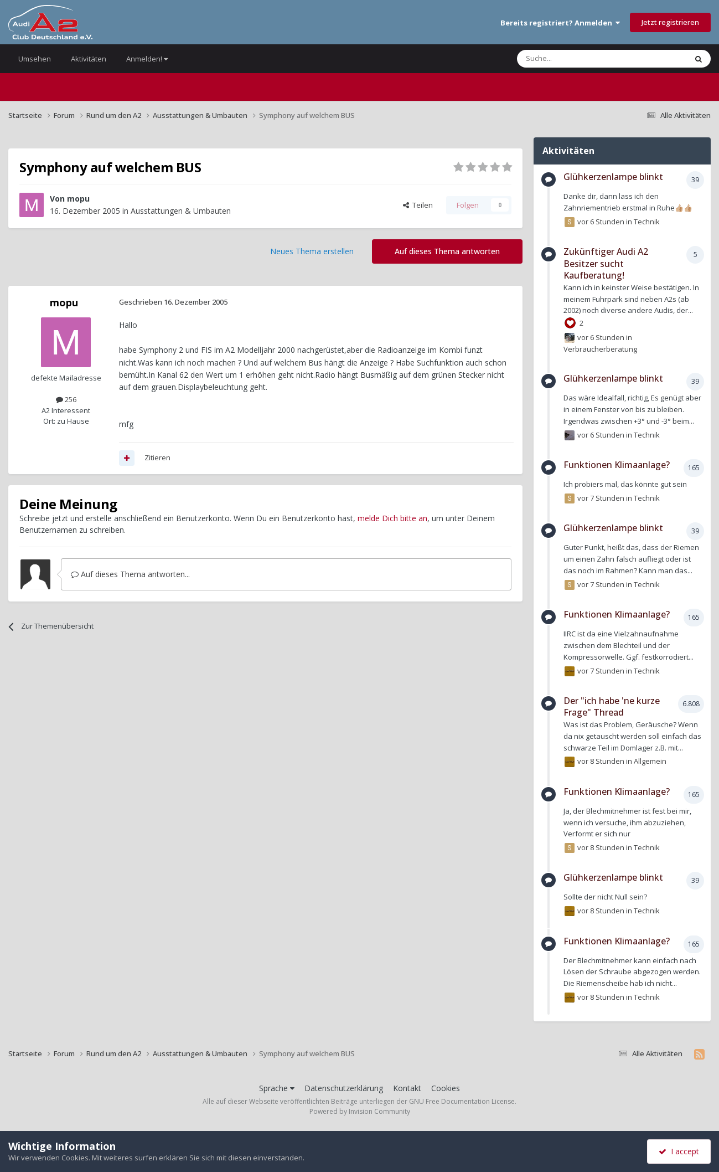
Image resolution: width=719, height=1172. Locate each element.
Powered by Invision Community (359, 1111)
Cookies (445, 1088)
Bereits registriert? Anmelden (560, 23)
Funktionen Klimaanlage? (616, 465)
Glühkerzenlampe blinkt (613, 177)
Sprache (276, 1088)
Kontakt (407, 1088)
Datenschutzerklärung (343, 1088)
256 (66, 399)
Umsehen (34, 59)
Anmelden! (147, 59)
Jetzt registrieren (670, 22)
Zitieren (157, 457)
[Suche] (568, 59)
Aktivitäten (88, 59)
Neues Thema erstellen (312, 251)
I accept (679, 1151)
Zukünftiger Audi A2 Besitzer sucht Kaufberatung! (605, 263)
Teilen (418, 205)
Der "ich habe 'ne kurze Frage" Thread (611, 707)
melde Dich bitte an (392, 518)
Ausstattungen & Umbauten (181, 210)
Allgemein (650, 761)
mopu (78, 198)
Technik (647, 222)
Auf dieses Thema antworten (447, 251)
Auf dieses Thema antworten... (130, 574)
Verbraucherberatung (600, 349)
